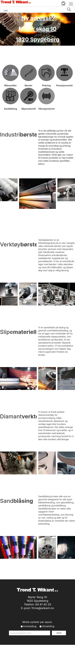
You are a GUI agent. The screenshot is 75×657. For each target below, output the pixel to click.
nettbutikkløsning (34, 651)
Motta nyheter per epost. (37, 622)
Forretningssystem (13, 651)
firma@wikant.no (43, 608)
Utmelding (48, 626)
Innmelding (29, 626)
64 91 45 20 (43, 604)
